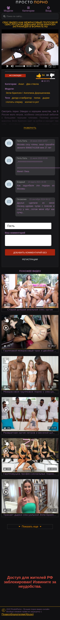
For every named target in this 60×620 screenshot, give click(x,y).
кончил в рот (32, 102)
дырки (46, 97)
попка (37, 97)
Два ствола (32, 84)
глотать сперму (14, 102)
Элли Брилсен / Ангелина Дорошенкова (28, 92)
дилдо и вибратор (22, 97)
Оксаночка (21, 199)
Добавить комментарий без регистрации (30, 253)
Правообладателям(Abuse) (18, 614)
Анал (21, 84)
